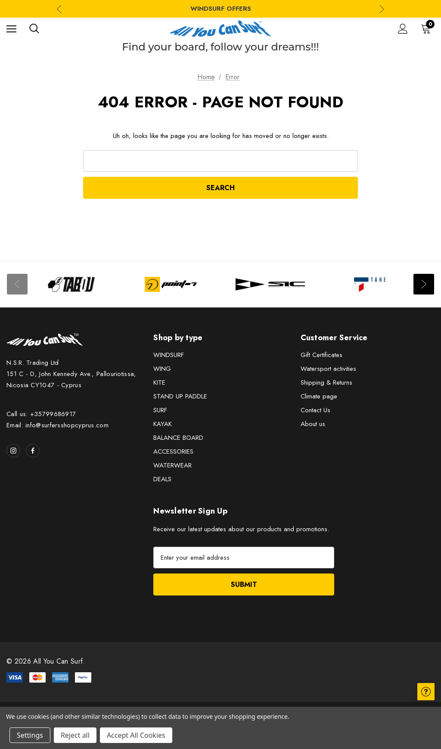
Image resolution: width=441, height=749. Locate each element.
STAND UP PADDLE (180, 396)
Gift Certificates (321, 355)
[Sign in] (403, 29)
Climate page (319, 396)
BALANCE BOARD (178, 437)
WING (162, 368)
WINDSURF (168, 355)
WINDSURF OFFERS (220, 9)
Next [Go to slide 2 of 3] (381, 9)
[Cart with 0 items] (428, 28)
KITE (159, 382)
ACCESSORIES (173, 451)
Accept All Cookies (136, 735)
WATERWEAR (172, 465)
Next (424, 284)
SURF (160, 410)
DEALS (162, 479)
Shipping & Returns (326, 382)
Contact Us (315, 410)
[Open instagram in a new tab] (13, 451)
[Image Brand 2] (170, 284)
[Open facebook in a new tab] (33, 451)
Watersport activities (328, 368)
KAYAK (162, 424)
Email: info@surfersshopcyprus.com (57, 425)
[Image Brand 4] (369, 284)
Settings (30, 735)
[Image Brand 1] (71, 284)
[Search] (34, 28)
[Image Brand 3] (270, 284)
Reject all (75, 735)
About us (313, 424)
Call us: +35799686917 (41, 414)
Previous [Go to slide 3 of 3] (59, 9)
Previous (17, 284)
